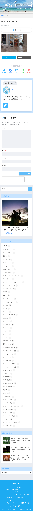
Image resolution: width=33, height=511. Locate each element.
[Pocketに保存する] (29, 71)
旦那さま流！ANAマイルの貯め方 (14, 489)
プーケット (9, 325)
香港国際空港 (9, 386)
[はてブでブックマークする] (16, 71)
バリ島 (7, 318)
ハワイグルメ (9, 249)
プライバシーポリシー (16, 506)
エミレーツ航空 (10, 410)
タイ (7, 309)
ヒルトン (8, 260)
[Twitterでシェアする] (4, 71)
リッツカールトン (11, 285)
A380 (7, 393)
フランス (8, 321)
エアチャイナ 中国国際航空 (13, 406)
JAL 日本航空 (9, 403)
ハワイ (6, 246)
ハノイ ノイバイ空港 (11, 364)
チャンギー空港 (10, 354)
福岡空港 (8, 377)
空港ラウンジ (8, 344)
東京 (7, 292)
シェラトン (9, 279)
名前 (4, 151)
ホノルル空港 (9, 370)
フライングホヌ (10, 400)
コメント (5, 129)
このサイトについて (16, 487)
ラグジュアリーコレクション (14, 282)
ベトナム (8, 328)
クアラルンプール (11, 302)
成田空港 (8, 374)
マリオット (9, 266)
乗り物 (7, 334)
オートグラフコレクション (13, 276)
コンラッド (9, 263)
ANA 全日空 (9, 397)
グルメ (7, 305)
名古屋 (7, 338)
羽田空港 (8, 380)
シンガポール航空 (11, 416)
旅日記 (6, 295)
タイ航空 (8, 419)
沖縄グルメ (9, 341)
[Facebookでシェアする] (10, 71)
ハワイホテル (9, 253)
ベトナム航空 (9, 426)
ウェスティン (9, 273)
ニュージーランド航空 (12, 422)
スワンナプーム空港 (11, 351)
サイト (4, 166)
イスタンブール (10, 299)
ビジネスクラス (21, 497)
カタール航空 (9, 413)
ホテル (6, 256)
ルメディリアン (10, 289)
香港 (28, 494)
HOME (16, 484)
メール (4, 158)
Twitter (5, 108)
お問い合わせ (25, 503)
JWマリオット (10, 269)
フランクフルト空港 (11, 367)
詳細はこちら (10, 233)
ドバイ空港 (9, 357)
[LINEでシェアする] (23, 71)
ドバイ (7, 312)
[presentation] (13, 179)
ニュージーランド (11, 315)
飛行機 (6, 390)
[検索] (30, 189)
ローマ (7, 331)
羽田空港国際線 (10, 383)
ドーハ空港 (9, 361)
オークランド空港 (11, 348)
